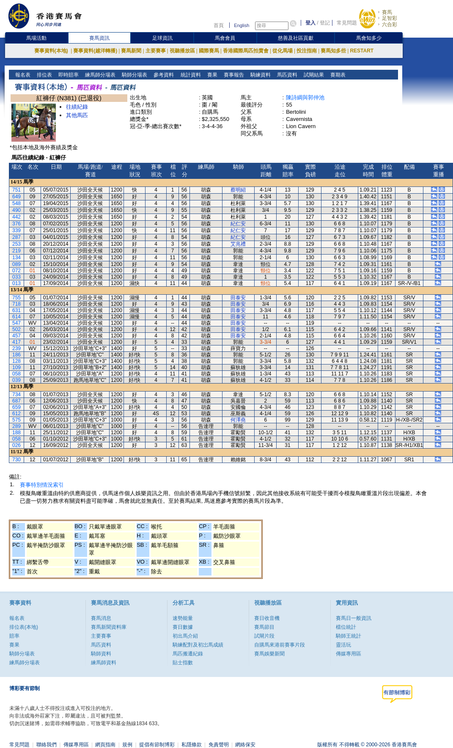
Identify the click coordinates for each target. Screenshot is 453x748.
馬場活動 (36, 38)
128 (16, 361)
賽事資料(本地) (51, 51)
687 (16, 401)
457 (16, 336)
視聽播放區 (182, 51)
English (241, 25)
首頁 (219, 25)
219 (16, 251)
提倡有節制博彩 (157, 745)
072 (16, 271)
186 (16, 355)
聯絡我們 (46, 745)
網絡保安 (245, 745)
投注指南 (307, 51)
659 (16, 407)
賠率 (14, 636)
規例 (127, 745)
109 (16, 367)
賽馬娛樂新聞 (269, 654)
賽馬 (387, 12)
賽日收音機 (267, 618)
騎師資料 (101, 654)
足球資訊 (162, 38)
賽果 (211, 75)
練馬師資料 (103, 663)
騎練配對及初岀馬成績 (198, 645)
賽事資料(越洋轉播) (95, 51)
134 (16, 257)
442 (16, 217)
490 (16, 210)
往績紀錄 (77, 107)
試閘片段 (264, 636)
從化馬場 (282, 51)
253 (16, 244)
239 (16, 348)
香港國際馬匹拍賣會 (246, 51)
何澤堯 (238, 420)
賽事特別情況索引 (42, 485)
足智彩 (389, 18)
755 (16, 298)
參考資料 (163, 75)
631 (16, 310)
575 (16, 420)
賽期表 (337, 75)
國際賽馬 (209, 51)
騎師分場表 (134, 75)
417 (16, 342)
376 (16, 224)
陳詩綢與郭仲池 (305, 97)
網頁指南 (105, 745)
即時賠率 (68, 75)
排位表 (44, 75)
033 (16, 277)
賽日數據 (183, 627)
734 (16, 394)
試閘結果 (313, 75)
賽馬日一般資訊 (353, 618)
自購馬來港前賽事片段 (279, 645)
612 (16, 413)
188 (16, 433)
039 (16, 380)
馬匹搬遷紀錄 (188, 654)
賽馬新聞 (131, 51)
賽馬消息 (101, 618)
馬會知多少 (369, 38)
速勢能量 (183, 618)
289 (16, 426)
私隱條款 (191, 745)
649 (16, 197)
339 (16, 230)
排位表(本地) (23, 627)
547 (16, 323)
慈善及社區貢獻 (295, 38)
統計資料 (189, 75)
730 (16, 460)
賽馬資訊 (99, 38)
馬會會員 (225, 38)
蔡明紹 (238, 190)
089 (16, 264)
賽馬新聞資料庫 (108, 627)
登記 (325, 23)
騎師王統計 (348, 636)
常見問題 (347, 23)
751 (16, 190)
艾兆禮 (238, 244)
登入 (310, 23)
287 (16, 237)
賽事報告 (233, 75)
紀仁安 (238, 224)
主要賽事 (156, 51)
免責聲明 (219, 745)
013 (16, 283)
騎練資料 (259, 75)
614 (16, 317)
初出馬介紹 (185, 636)
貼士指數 (183, 663)
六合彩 (389, 24)
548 (16, 203)
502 (16, 329)
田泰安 (238, 298)
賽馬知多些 (333, 51)
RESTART (361, 51)
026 (16, 445)
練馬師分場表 (99, 75)
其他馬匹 (77, 115)
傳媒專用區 (348, 654)
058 (16, 374)
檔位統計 (346, 627)
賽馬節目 (264, 627)
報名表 (22, 75)
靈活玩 (343, 645)
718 (16, 304)
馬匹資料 (286, 75)
